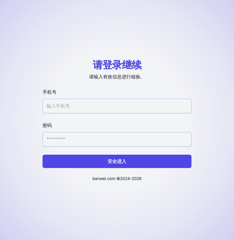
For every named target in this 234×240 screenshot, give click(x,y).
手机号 (50, 92)
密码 (47, 125)
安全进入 (117, 161)
